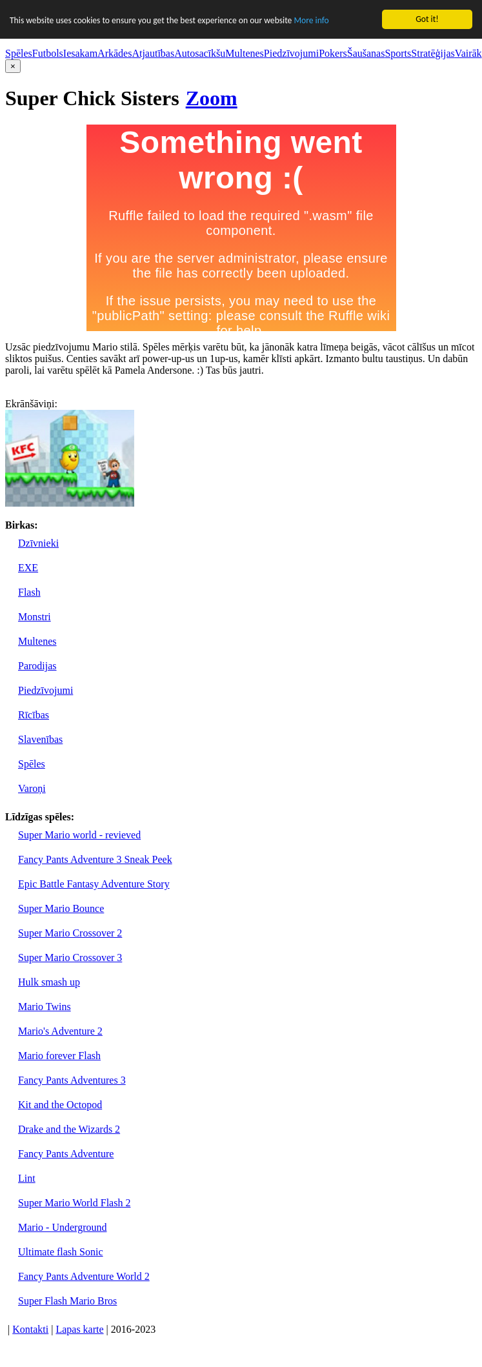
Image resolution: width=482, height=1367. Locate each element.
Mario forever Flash (59, 1055)
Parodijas (37, 665)
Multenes (244, 53)
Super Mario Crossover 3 (70, 957)
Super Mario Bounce (61, 908)
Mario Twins (44, 1006)
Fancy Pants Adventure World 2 (84, 1276)
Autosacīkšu (199, 53)
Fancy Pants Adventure (66, 1153)
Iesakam (80, 53)
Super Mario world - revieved (79, 834)
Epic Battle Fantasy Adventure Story (94, 883)
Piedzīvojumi (291, 53)
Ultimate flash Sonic (60, 1251)
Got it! (427, 19)
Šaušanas (366, 53)
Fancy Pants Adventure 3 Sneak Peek (95, 859)
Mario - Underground (62, 1227)
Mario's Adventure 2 (60, 1031)
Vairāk (468, 53)
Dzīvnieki (38, 543)
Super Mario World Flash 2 (74, 1202)
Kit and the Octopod (60, 1104)
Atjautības (153, 53)
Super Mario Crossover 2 (70, 932)
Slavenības (40, 739)
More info (311, 20)
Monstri (34, 616)
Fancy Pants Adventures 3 (72, 1080)
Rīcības (33, 714)
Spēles (18, 53)
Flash (29, 592)
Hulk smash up (49, 982)
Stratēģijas (433, 53)
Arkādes (114, 53)
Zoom (211, 98)
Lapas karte (79, 1329)
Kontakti (30, 1329)
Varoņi (32, 788)
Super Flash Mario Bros (67, 1300)
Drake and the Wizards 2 (69, 1129)
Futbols (47, 53)
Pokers (333, 53)
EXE (28, 567)
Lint (26, 1178)
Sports (398, 53)
